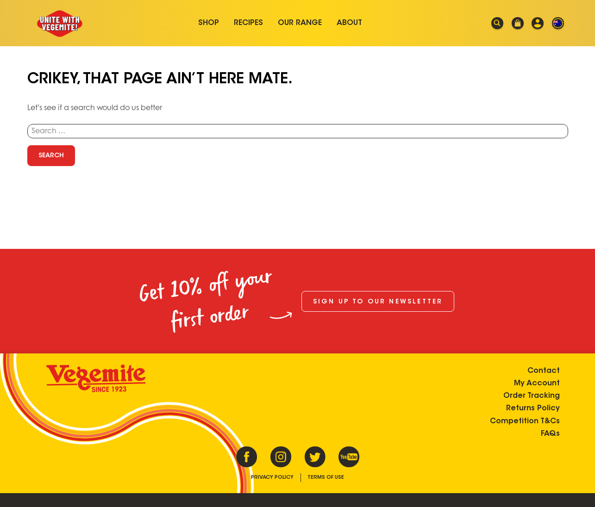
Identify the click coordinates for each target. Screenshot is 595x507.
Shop (208, 23)
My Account (537, 383)
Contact (543, 371)
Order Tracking (531, 396)
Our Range (300, 23)
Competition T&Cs (525, 421)
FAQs (550, 434)
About (349, 23)
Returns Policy (533, 408)
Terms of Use (325, 477)
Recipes (248, 23)
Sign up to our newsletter (378, 302)
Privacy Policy (272, 477)
